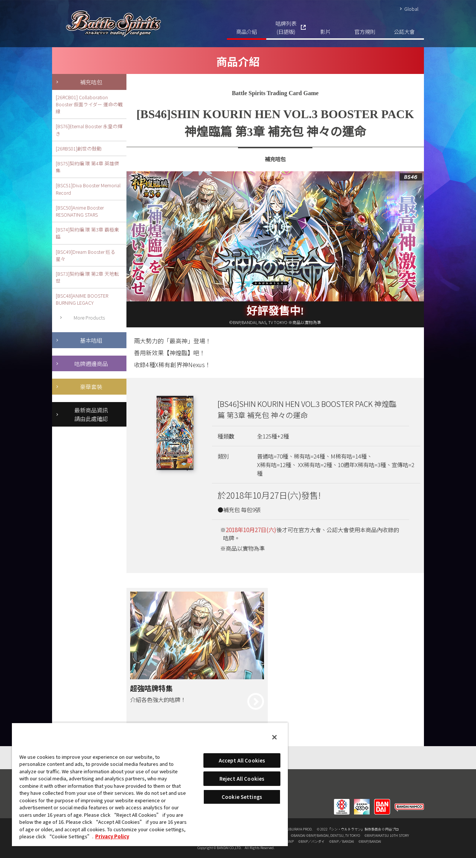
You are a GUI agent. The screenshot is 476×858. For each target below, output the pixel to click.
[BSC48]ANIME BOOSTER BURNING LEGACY (82, 299)
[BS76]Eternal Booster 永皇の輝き (89, 130)
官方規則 (364, 31)
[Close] (274, 737)
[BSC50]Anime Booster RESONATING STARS (80, 211)
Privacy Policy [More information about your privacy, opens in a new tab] (112, 836)
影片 (325, 31)
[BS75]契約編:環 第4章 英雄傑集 (87, 167)
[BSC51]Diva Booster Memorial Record (88, 189)
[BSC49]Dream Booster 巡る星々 (85, 255)
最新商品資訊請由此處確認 (91, 414)
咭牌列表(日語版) (286, 27)
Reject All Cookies (241, 778)
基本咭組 (91, 340)
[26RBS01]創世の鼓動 (79, 148)
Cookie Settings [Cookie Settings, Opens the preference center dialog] (242, 796)
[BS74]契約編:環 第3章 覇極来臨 (87, 233)
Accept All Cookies (242, 760)
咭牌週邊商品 (91, 363)
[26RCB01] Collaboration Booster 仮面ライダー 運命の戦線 (89, 104)
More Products (89, 317)
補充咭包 (91, 82)
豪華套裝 (91, 386)
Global (411, 8)
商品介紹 (246, 31)
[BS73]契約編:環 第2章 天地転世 (87, 277)
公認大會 (404, 31)
